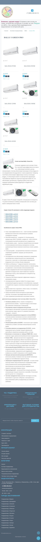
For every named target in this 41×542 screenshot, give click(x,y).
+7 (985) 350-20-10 (32, 13)
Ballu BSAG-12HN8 (10, 103)
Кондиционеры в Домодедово (9, 501)
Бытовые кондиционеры (7, 466)
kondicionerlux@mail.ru (7, 488)
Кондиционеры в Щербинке (8, 527)
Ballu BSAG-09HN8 (29, 66)
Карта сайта (4, 443)
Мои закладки (5, 456)
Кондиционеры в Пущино (8, 515)
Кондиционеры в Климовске (8, 506)
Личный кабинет (5, 451)
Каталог (3, 464)
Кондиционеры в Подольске (8, 511)
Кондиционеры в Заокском (8, 503)
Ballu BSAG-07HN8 (10, 66)
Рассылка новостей (6, 458)
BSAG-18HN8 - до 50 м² (12, 219)
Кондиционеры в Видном (7, 499)
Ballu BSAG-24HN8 (10, 141)
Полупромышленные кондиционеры (10, 473)
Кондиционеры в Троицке (8, 522)
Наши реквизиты (5, 438)
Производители (5, 445)
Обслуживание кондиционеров (9, 435)
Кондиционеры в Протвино (8, 513)
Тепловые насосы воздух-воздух (9, 476)
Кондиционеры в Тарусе (7, 520)
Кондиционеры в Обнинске (8, 508)
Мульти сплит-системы (7, 471)
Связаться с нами (6, 440)
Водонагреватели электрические (9, 469)
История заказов (5, 453)
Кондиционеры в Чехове (7, 525)
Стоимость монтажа (6, 433)
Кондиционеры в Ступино (8, 518)
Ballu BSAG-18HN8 (29, 103)
